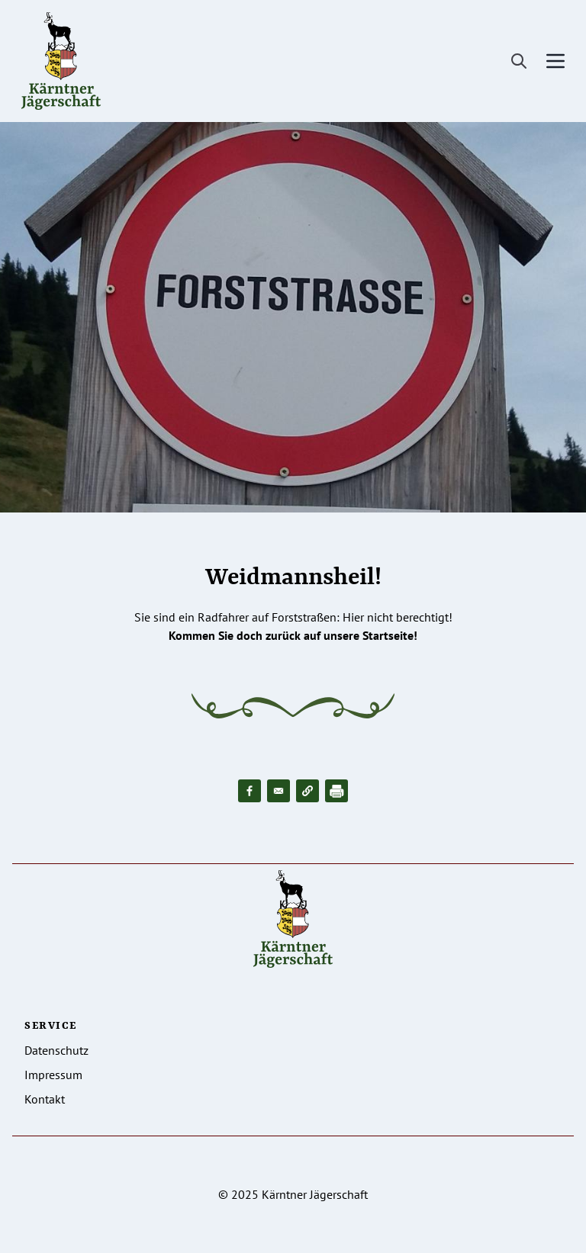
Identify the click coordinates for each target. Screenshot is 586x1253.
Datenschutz (56, 1050)
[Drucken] (336, 790)
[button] (307, 790)
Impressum (53, 1074)
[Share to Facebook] (249, 790)
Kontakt (44, 1099)
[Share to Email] (278, 790)
